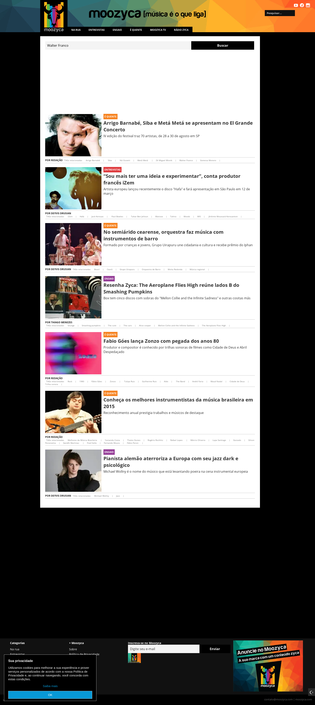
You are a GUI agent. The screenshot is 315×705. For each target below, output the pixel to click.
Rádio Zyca (181, 30)
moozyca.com (303, 699)
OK (50, 695)
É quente (136, 30)
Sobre (73, 649)
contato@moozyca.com (278, 699)
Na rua (76, 30)
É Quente (110, 116)
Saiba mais (50, 686)
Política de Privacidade (84, 654)
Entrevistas (97, 30)
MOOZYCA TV (158, 30)
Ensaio (117, 30)
